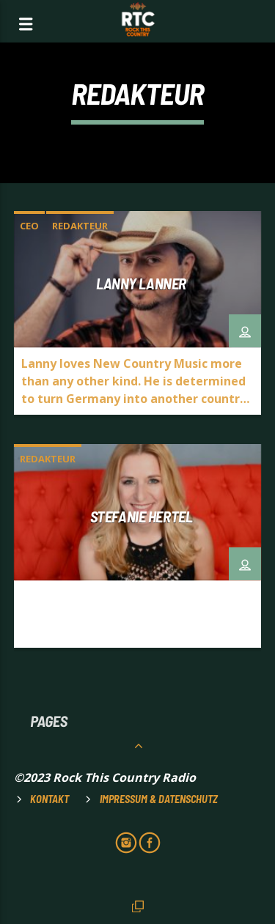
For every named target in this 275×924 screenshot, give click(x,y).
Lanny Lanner (141, 283)
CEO (29, 225)
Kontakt (49, 799)
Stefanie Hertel (141, 516)
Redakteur (80, 225)
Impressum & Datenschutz (159, 799)
